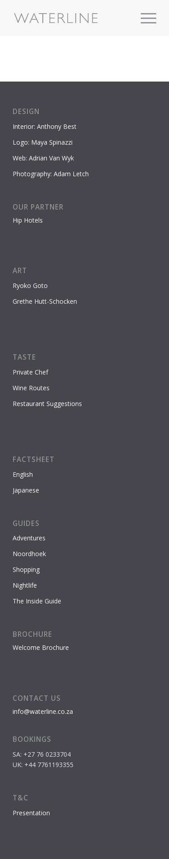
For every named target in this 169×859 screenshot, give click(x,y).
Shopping (26, 569)
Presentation (31, 813)
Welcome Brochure (41, 647)
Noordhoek (29, 553)
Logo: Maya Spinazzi (43, 142)
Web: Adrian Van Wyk (43, 158)
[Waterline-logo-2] (70, 18)
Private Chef (30, 372)
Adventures (29, 538)
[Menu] (144, 18)
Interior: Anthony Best (45, 126)
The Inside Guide (37, 601)
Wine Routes (31, 388)
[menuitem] (144, 18)
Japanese (26, 490)
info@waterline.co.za (43, 711)
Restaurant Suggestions (47, 403)
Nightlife (25, 585)
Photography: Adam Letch (51, 173)
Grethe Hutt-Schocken (45, 301)
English (23, 474)
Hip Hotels (28, 220)
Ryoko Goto (30, 285)
